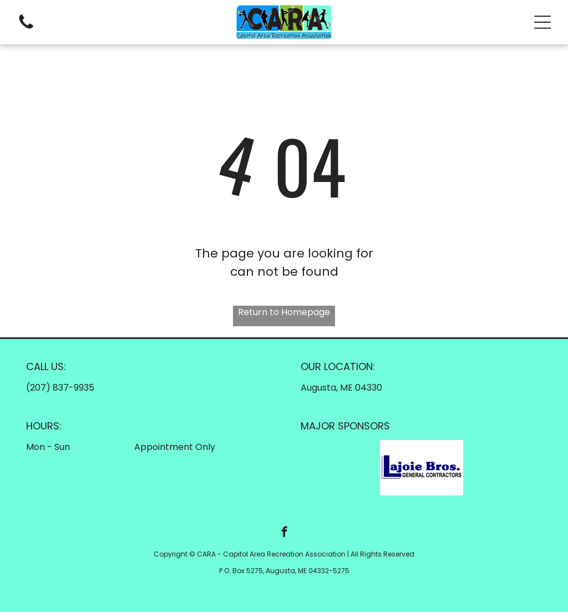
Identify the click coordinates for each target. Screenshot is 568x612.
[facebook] (284, 533)
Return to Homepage (284, 312)
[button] (542, 22)
